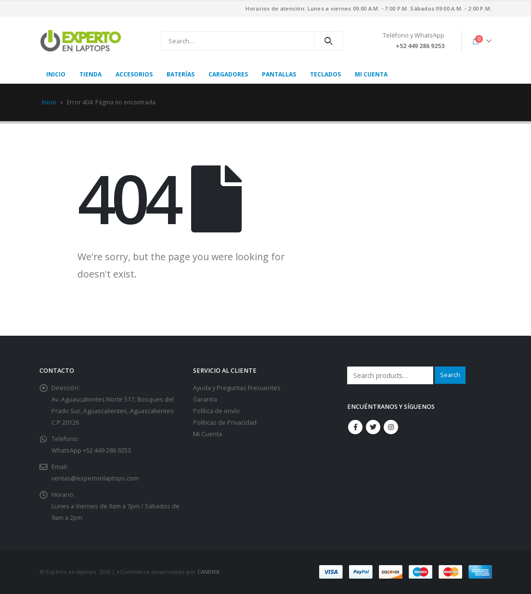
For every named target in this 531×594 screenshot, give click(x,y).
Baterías (180, 74)
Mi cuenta (371, 74)
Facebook (355, 427)
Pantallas (279, 74)
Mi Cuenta (207, 434)
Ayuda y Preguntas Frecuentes (237, 388)
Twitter (373, 427)
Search (450, 375)
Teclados (325, 74)
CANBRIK (208, 571)
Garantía (205, 399)
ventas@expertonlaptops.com (95, 478)
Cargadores (228, 74)
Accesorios (134, 74)
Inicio (55, 74)
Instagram (391, 427)
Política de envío (216, 411)
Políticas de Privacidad (225, 422)
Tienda (90, 74)
